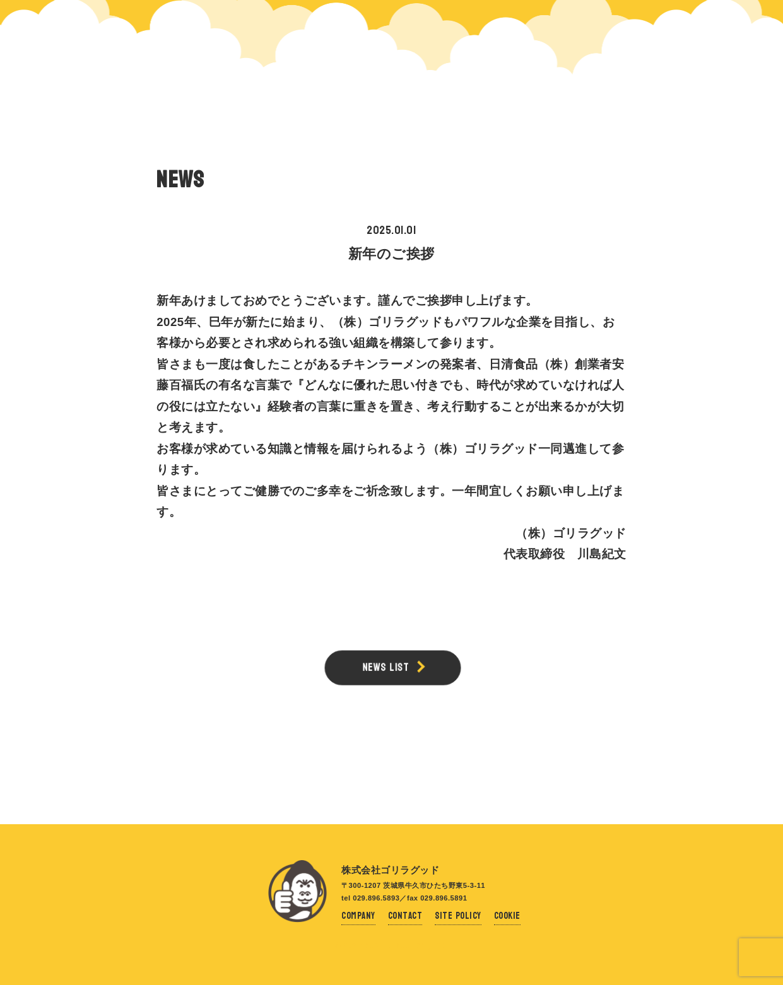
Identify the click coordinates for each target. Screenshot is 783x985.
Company (358, 915)
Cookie (507, 915)
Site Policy (458, 915)
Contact (405, 915)
